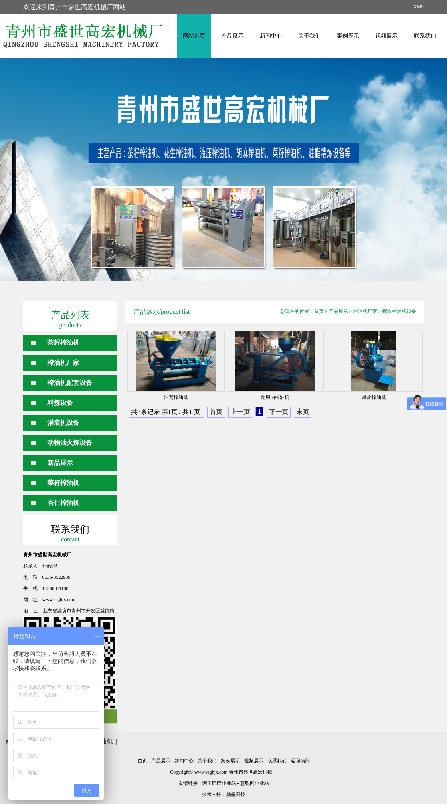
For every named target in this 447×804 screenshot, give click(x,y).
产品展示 (232, 36)
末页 (302, 411)
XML (418, 7)
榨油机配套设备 (69, 382)
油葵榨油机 (176, 397)
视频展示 (386, 36)
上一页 (240, 411)
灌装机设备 (63, 422)
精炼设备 (60, 402)
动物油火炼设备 (69, 442)
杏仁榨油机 (63, 502)
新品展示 (60, 462)
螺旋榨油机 (374, 397)
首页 (319, 311)
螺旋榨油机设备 (399, 311)
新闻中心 (271, 36)
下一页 (278, 411)
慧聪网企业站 (254, 783)
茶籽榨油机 (63, 342)
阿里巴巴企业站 (219, 783)
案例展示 (348, 36)
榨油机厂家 (63, 362)
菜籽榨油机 (63, 482)
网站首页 (194, 36)
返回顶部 (300, 761)
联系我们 (425, 36)
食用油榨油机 (275, 397)
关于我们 (309, 36)
